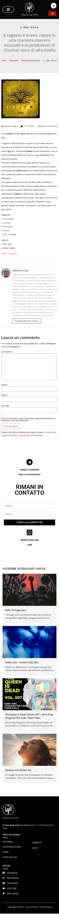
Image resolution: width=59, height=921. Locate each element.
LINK (29, 545)
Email (4, 395)
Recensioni (13, 60)
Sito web (5, 406)
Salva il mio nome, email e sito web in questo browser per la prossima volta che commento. (28, 419)
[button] (8, 9)
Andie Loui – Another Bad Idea (21, 662)
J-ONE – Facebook (9, 253)
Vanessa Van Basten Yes (18, 770)
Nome (4, 385)
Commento (7, 352)
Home (3, 60)
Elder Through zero (15, 610)
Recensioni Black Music (30, 60)
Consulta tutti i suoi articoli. (27, 321)
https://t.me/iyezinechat (30, 474)
